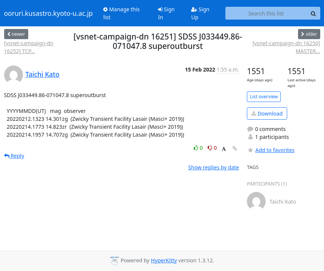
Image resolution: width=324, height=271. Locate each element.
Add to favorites (270, 150)
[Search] (313, 13)
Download (267, 113)
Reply (14, 155)
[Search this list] (266, 13)
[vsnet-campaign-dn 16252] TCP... (28, 47)
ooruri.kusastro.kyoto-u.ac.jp (48, 13)
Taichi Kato (42, 74)
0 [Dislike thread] (212, 147)
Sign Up (200, 13)
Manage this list (121, 13)
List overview (264, 96)
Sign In (166, 13)
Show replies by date (213, 167)
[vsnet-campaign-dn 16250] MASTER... (286, 47)
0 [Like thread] (199, 147)
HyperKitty (164, 260)
